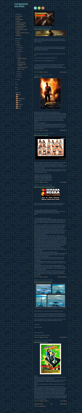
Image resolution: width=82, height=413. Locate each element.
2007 (17, 79)
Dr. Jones (40, 77)
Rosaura (19, 106)
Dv (18, 96)
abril (18, 71)
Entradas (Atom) (43, 406)
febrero (18, 75)
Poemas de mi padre (43, 135)
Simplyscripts (18, 35)
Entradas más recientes (38, 403)
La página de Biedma (20, 24)
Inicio (52, 403)
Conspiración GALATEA (21, 5)
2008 (17, 44)
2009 (17, 42)
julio (18, 53)
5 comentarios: (64, 71)
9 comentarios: (64, 337)
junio (18, 55)
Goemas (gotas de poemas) (45, 282)
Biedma (19, 94)
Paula (19, 102)
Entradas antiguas (63, 403)
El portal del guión (19, 19)
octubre (19, 49)
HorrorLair (18, 21)
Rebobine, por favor (43, 342)
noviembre (19, 47)
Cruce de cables (19, 16)
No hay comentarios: (63, 276)
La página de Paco (19, 27)
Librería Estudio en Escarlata (21, 29)
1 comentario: (64, 400)
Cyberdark (18, 17)
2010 (17, 40)
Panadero (20, 100)
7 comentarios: (64, 182)
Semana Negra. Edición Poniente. (46, 187)
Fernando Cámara (21, 98)
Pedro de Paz (20, 104)
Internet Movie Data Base (21, 22)
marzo (18, 73)
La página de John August (21, 26)
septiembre (19, 51)
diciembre (19, 45)
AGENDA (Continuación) (44, 29)
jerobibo (19, 108)
